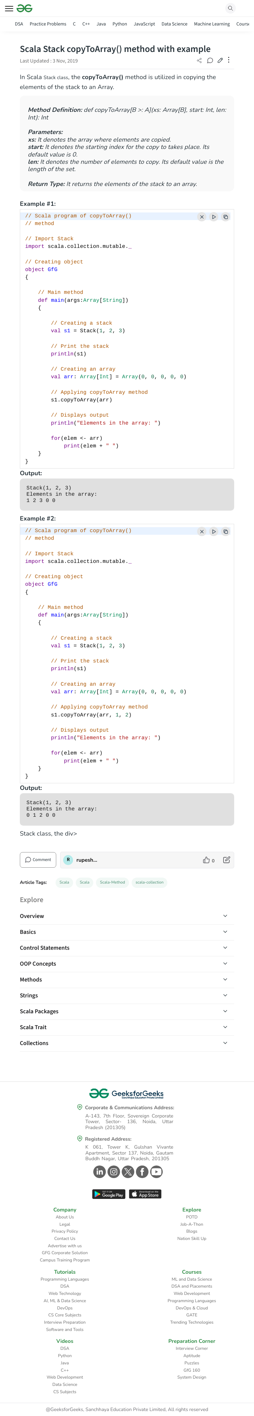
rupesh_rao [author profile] (87, 860)
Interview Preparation (65, 1322)
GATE (191, 1315)
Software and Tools (65, 1330)
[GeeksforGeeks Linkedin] (99, 1171)
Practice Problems (48, 24)
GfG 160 (192, 1370)
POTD (192, 1217)
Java (101, 24)
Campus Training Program (65, 1260)
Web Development (192, 1294)
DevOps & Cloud (192, 1308)
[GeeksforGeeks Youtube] (155, 1171)
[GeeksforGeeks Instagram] (113, 1171)
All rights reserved (188, 1409)
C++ (86, 24)
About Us (65, 1217)
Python (119, 24)
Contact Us (64, 1239)
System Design (191, 1377)
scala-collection (149, 882)
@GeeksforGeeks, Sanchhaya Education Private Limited (105, 1409)
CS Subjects (64, 1392)
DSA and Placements (191, 1286)
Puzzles (192, 1363)
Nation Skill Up (191, 1239)
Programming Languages (65, 1279)
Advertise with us (65, 1246)
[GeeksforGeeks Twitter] (127, 1171)
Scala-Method (112, 882)
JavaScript (144, 24)
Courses (244, 24)
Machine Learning (212, 24)
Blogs (191, 1231)
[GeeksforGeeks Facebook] (141, 1171)
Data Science (175, 24)
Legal (65, 1224)
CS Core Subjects (64, 1315)
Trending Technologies (191, 1322)
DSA (19, 24)
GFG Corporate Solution (65, 1253)
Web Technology (65, 1294)
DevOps (65, 1308)
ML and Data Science (192, 1279)
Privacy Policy (65, 1231)
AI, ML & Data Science (65, 1301)
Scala (64, 882)
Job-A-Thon (192, 1224)
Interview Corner (192, 1348)
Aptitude (192, 1356)
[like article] (209, 860)
